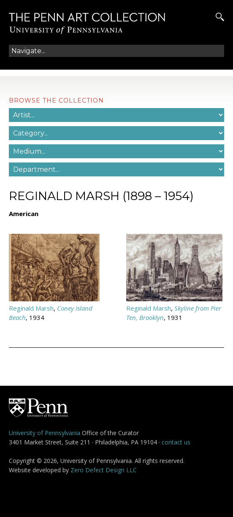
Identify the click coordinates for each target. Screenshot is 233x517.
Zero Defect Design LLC (103, 470)
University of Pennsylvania (44, 433)
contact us (176, 442)
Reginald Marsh (31, 308)
